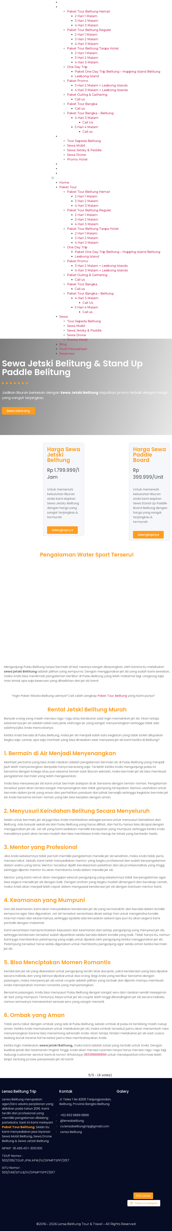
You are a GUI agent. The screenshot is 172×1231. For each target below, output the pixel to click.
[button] (112, 178)
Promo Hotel (77, 159)
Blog (63, 164)
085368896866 (95, 1054)
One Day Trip (77, 67)
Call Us (87, 122)
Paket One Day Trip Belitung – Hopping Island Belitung (117, 71)
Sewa (63, 136)
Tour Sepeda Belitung (84, 141)
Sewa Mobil (76, 145)
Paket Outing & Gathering (87, 95)
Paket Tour (68, 7)
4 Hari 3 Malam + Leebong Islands (101, 90)
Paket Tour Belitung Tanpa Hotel (93, 48)
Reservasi (67, 173)
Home (64, 2)
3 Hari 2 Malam (86, 21)
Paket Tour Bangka (82, 104)
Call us (80, 99)
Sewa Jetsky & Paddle (84, 150)
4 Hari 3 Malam (86, 25)
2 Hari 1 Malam (86, 16)
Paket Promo (77, 81)
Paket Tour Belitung (112, 696)
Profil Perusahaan (73, 168)
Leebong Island (87, 76)
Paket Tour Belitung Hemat (88, 11)
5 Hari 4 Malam (86, 127)
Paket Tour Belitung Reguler (89, 30)
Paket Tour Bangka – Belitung (90, 113)
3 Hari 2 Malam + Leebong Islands (101, 85)
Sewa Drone (76, 155)
